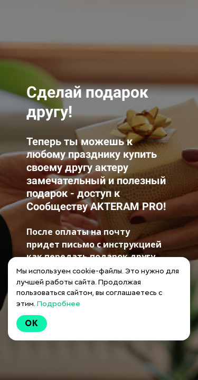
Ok (32, 323)
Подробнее (58, 303)
